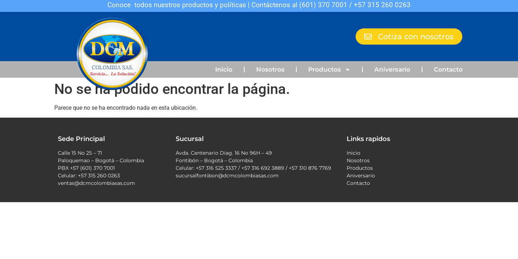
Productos (329, 69)
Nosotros (270, 69)
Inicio (223, 69)
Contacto (448, 69)
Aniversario (392, 69)
